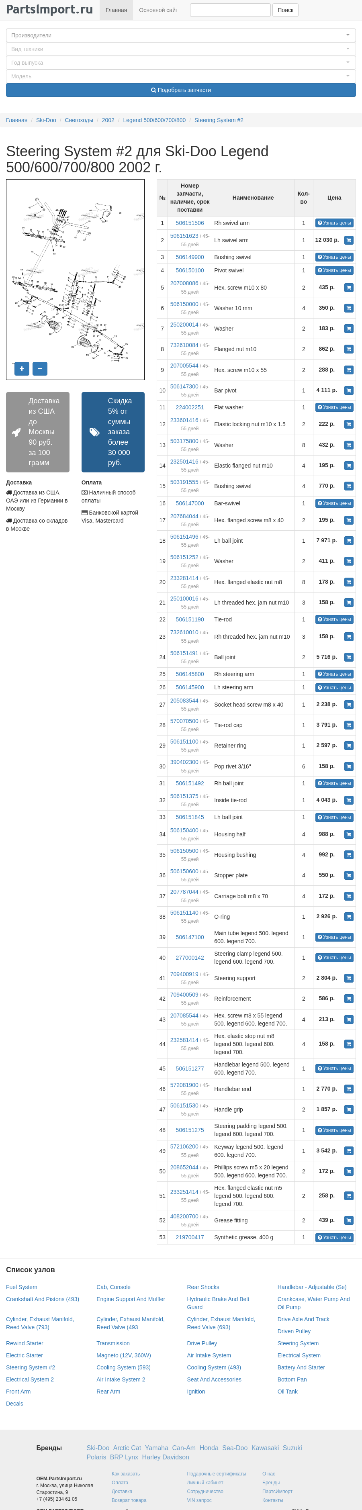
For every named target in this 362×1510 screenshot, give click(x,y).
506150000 (184, 304)
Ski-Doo (46, 120)
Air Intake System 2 (120, 1379)
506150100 (190, 270)
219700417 (190, 1237)
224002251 (190, 407)
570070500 (184, 721)
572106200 (184, 1146)
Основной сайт (158, 10)
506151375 (184, 796)
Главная (116, 10)
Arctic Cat (127, 1448)
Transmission (113, 1343)
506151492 (190, 783)
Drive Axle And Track (303, 1319)
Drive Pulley (202, 1343)
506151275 (190, 1130)
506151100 (184, 741)
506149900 (190, 257)
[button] (181, 35)
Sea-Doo (234, 1448)
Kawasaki (265, 1448)
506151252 (184, 557)
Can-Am (184, 1448)
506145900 (190, 687)
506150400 (184, 830)
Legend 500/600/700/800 (154, 120)
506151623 (184, 236)
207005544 (184, 365)
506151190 (190, 619)
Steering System (298, 1343)
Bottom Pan (292, 1379)
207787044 (184, 892)
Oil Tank (288, 1391)
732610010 (184, 632)
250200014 (184, 324)
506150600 (184, 871)
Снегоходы (79, 120)
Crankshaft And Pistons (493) (42, 1299)
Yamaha (156, 1448)
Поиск (285, 10)
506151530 (184, 1105)
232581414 (184, 1040)
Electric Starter (24, 1355)
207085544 (184, 1015)
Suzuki (292, 1448)
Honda (209, 1448)
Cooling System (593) (123, 1367)
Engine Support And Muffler (130, 1299)
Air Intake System (209, 1355)
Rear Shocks (203, 1287)
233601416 (184, 420)
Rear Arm (108, 1391)
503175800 (184, 441)
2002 (108, 120)
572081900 (184, 1085)
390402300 (184, 762)
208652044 (184, 1167)
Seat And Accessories (214, 1379)
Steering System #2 (218, 120)
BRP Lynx (124, 1457)
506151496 (184, 536)
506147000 (190, 503)
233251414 (184, 1192)
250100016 (184, 598)
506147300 (184, 386)
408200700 (184, 1216)
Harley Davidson (165, 1457)
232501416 (184, 461)
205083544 (184, 700)
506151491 (184, 653)
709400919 (184, 974)
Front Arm (18, 1391)
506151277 (190, 1068)
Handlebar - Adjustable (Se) (312, 1287)
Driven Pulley (294, 1331)
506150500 (184, 851)
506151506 (190, 223)
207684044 (184, 516)
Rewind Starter (24, 1343)
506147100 (190, 937)
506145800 (190, 674)
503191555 (184, 482)
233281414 (184, 578)
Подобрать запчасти (181, 90)
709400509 (184, 994)
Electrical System (299, 1355)
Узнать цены (334, 223)
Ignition (196, 1391)
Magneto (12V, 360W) (123, 1355)
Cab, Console (113, 1287)
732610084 (184, 345)
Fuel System (21, 1287)
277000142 (190, 957)
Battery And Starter (301, 1367)
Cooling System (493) (214, 1367)
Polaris (96, 1457)
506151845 (190, 817)
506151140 (184, 912)
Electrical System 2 (30, 1379)
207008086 (184, 283)
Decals (14, 1403)
